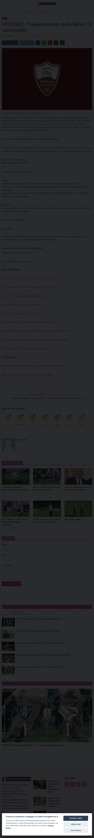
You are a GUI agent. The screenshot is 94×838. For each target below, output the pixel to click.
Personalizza (75, 830)
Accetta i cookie (76, 818)
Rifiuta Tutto (75, 824)
